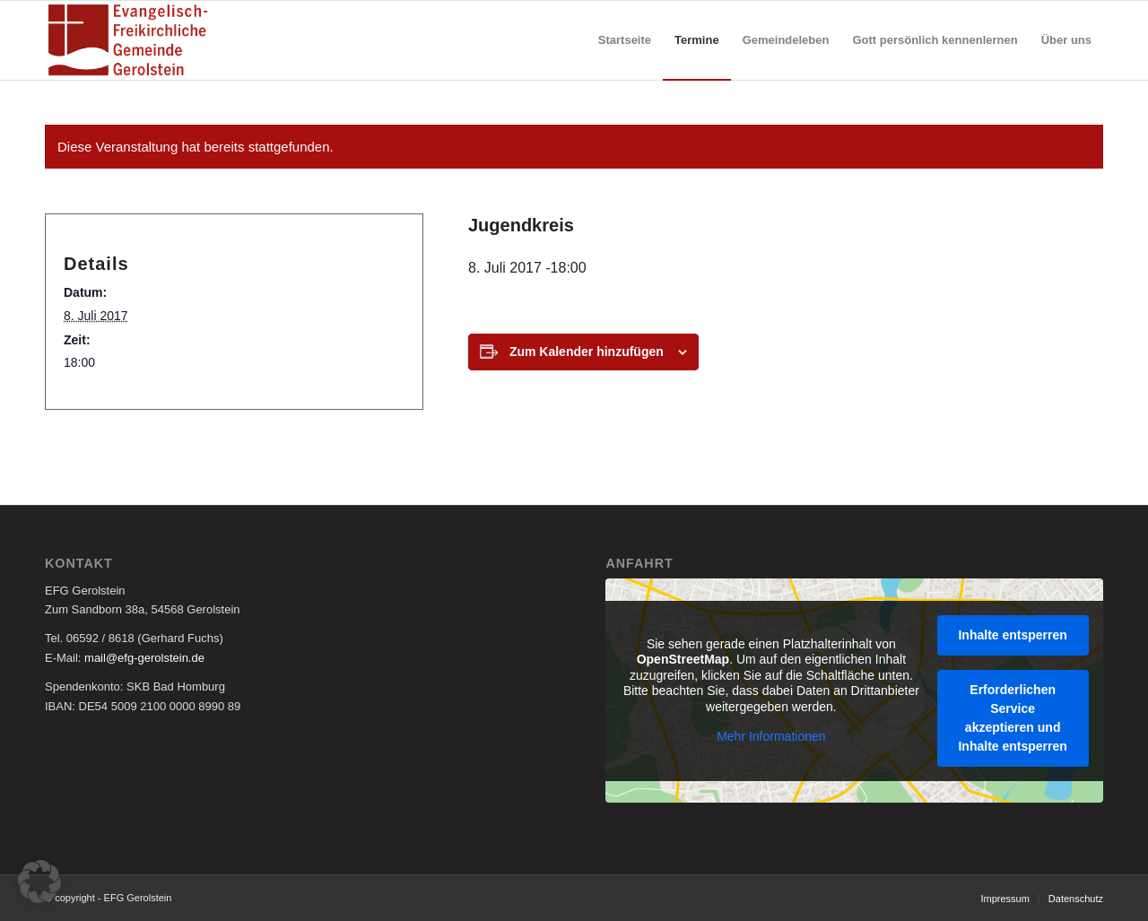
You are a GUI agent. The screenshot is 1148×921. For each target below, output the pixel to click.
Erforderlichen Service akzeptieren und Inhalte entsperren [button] (1013, 717)
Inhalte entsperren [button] (1013, 634)
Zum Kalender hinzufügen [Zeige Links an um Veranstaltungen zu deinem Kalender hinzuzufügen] (586, 351)
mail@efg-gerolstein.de (144, 658)
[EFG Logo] (128, 40)
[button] (39, 881)
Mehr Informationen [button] (772, 736)
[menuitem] (625, 40)
